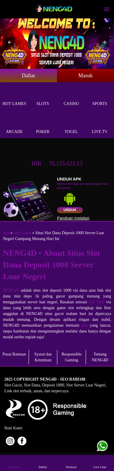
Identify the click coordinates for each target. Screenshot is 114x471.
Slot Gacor (22, 233)
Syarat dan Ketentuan (43, 357)
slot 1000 (97, 302)
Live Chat (99, 462)
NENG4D (11, 290)
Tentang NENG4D (100, 357)
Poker (43, 125)
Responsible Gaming (72, 357)
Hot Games (14, 97)
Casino (71, 97)
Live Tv (100, 125)
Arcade (14, 125)
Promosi (71, 462)
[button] (10, 42)
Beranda (14, 462)
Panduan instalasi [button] (73, 218)
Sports (100, 97)
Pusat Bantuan (14, 354)
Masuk (85, 75)
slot (84, 325)
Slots (43, 97)
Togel (71, 125)
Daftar (28, 75)
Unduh (69, 210)
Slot (6, 233)
